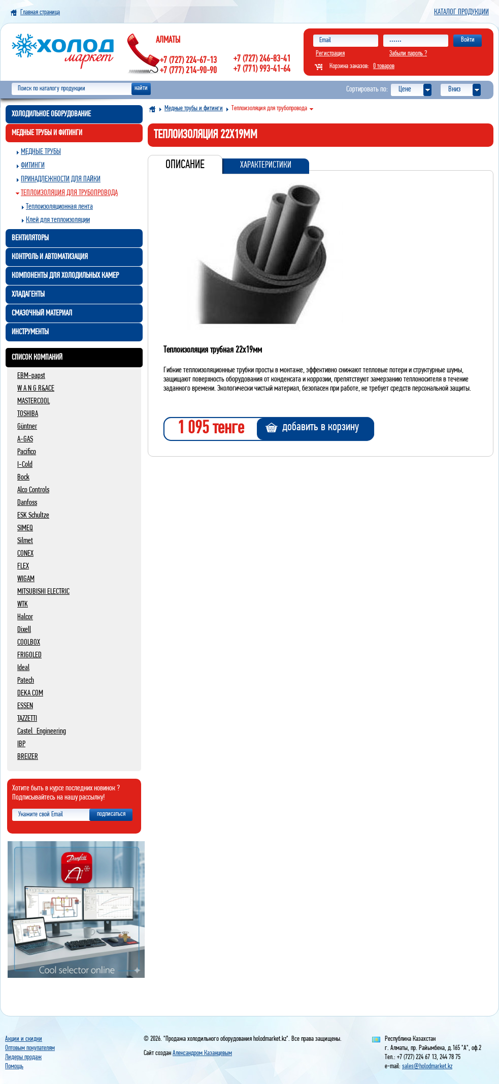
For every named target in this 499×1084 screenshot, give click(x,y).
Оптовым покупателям (30, 1048)
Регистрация (330, 53)
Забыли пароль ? (408, 53)
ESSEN (25, 706)
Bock (23, 477)
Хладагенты (28, 295)
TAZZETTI (27, 719)
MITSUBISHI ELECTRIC (43, 592)
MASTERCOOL (33, 401)
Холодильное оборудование (51, 114)
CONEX (25, 554)
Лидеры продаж (23, 1057)
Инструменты (30, 332)
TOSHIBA (27, 414)
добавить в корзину (320, 427)
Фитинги (33, 166)
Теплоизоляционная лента (59, 207)
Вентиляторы (30, 238)
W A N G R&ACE (35, 389)
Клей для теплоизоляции (58, 220)
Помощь (14, 1066)
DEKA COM (30, 693)
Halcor (25, 617)
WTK (22, 604)
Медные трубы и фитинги (47, 133)
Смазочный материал (42, 313)
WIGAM (26, 579)
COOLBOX (28, 643)
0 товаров (383, 66)
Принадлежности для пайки (61, 179)
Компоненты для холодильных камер (65, 276)
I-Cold (24, 465)
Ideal (23, 668)
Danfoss (27, 503)
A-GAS (25, 439)
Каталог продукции (461, 12)
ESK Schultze (33, 516)
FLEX (23, 566)
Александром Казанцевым (202, 1053)
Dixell (24, 630)
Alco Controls (33, 490)
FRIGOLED (29, 655)
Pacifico (26, 452)
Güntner (27, 427)
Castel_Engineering (41, 731)
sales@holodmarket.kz (427, 1066)
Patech (25, 681)
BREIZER (27, 757)
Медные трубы (41, 152)
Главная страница (40, 12)
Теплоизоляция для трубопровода (69, 193)
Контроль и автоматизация (50, 257)
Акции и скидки (23, 1039)
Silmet (25, 541)
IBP (21, 744)
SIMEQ (25, 528)
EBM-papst (31, 376)
